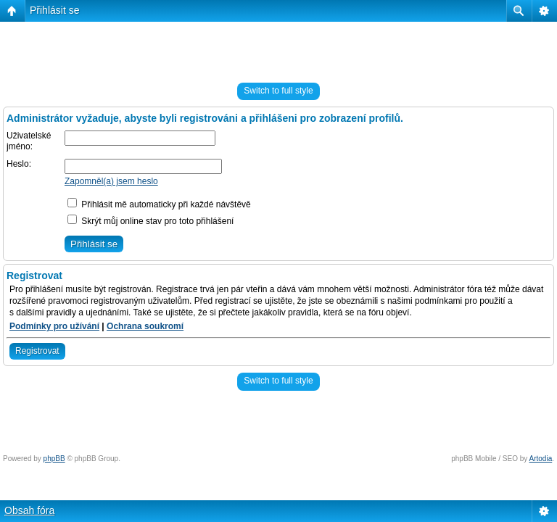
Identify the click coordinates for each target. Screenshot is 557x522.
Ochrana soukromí (145, 326)
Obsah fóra (29, 510)
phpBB (54, 459)
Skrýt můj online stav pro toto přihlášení (150, 221)
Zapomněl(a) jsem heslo (111, 181)
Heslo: (19, 164)
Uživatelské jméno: (29, 141)
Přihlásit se (54, 10)
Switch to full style (278, 91)
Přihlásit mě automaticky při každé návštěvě (159, 204)
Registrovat (37, 351)
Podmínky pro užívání (54, 326)
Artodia (541, 459)
